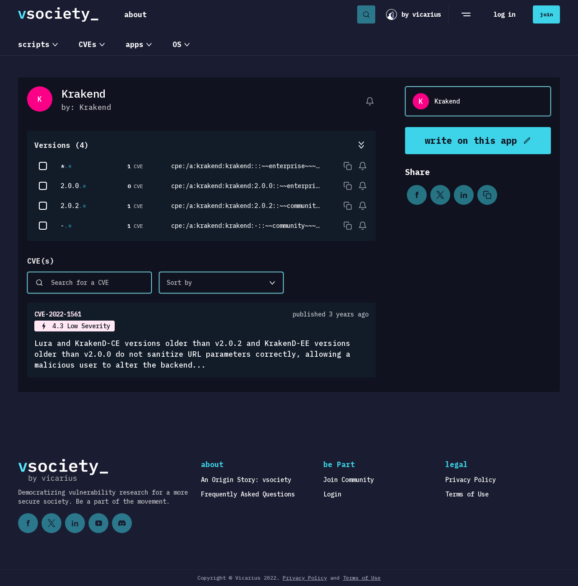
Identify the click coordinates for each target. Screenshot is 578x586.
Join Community (348, 480)
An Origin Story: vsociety (246, 480)
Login (332, 494)
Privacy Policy (470, 480)
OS (177, 44)
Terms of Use (467, 494)
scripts (34, 44)
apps (135, 44)
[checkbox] (43, 166)
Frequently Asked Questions (248, 494)
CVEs (88, 44)
